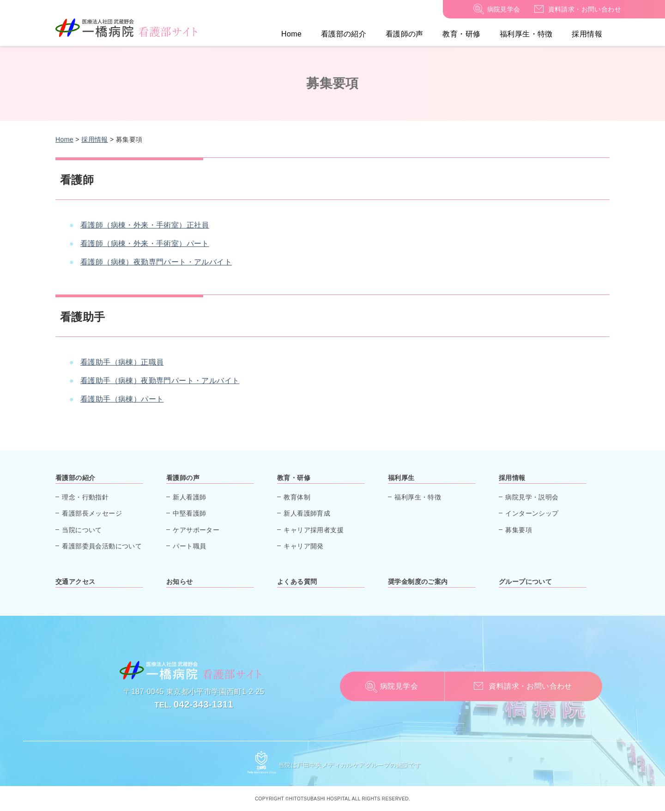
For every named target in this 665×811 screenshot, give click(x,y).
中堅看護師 (189, 513)
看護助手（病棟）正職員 (121, 362)
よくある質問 (297, 581)
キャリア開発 (303, 546)
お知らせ (179, 581)
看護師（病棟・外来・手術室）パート (144, 243)
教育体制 (297, 497)
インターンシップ (531, 513)
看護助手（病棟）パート (121, 399)
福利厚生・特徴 (526, 34)
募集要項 (518, 530)
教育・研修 (461, 34)
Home (291, 34)
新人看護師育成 (307, 513)
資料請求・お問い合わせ (584, 9)
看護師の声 (404, 34)
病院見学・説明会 (531, 497)
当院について (82, 530)
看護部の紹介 (343, 34)
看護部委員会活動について (102, 546)
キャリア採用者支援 (314, 530)
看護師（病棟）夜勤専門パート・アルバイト (156, 262)
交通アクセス (75, 581)
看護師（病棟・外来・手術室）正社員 (144, 225)
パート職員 (189, 546)
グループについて (525, 581)
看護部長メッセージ (92, 513)
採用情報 (587, 34)
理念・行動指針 (85, 497)
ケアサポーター (196, 530)
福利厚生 (401, 477)
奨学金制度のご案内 (418, 581)
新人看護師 (189, 497)
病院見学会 (503, 9)
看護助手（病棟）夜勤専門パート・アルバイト (159, 380)
